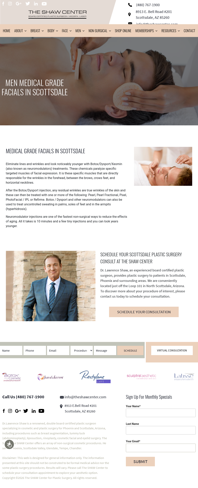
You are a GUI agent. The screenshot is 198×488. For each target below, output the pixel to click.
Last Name (161, 428)
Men (79, 30)
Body (53, 30)
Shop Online (123, 30)
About (20, 30)
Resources (170, 30)
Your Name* (161, 411)
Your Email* (161, 446)
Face (66, 30)
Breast (37, 30)
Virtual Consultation (172, 350)
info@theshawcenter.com (83, 396)
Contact (189, 30)
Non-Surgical (100, 30)
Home (6, 30)
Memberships (146, 30)
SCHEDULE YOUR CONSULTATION (144, 311)
